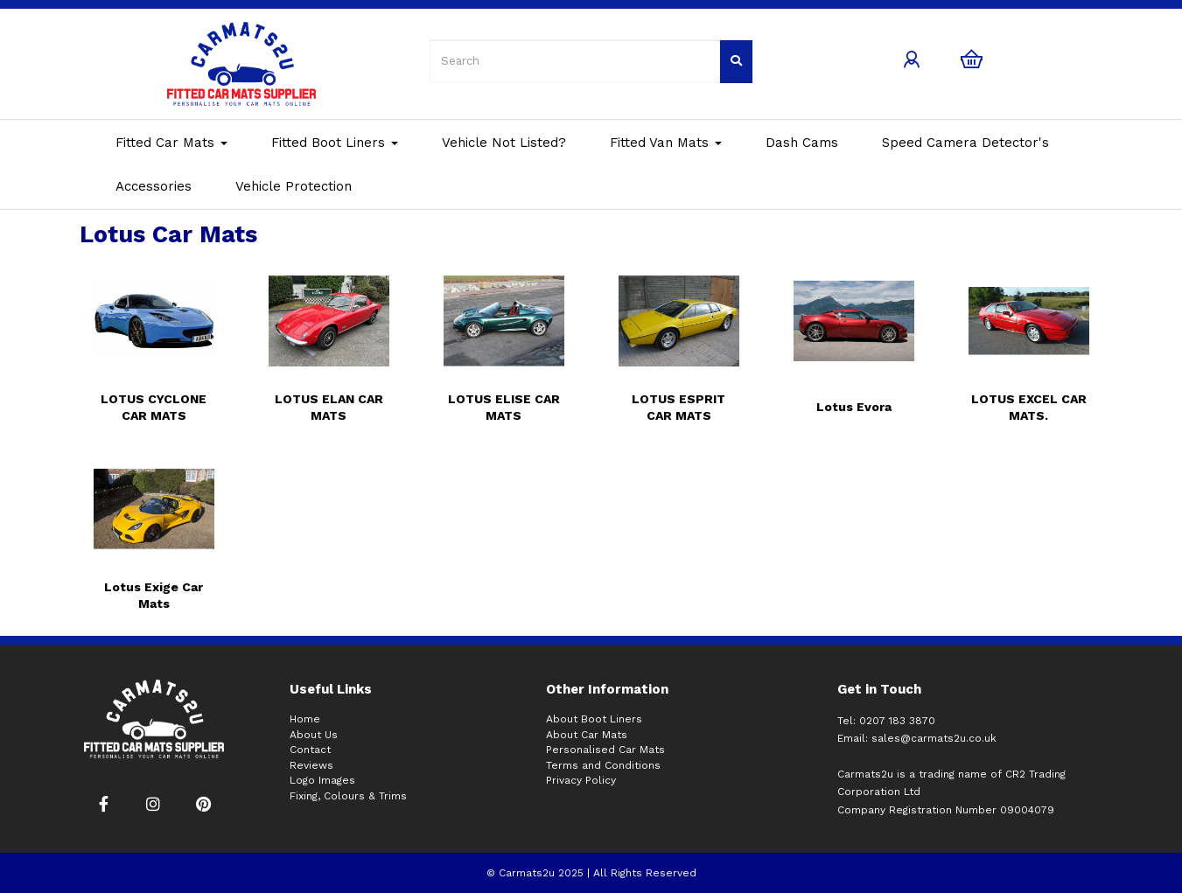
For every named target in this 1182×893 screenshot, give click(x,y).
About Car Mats (586, 735)
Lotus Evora (854, 407)
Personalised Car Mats (605, 749)
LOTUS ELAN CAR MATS (329, 407)
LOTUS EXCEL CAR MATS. (1029, 407)
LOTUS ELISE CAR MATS (504, 407)
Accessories (153, 186)
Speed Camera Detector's (965, 142)
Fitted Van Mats (666, 142)
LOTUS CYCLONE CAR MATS (153, 407)
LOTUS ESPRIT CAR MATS (678, 407)
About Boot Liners (594, 719)
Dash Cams (802, 142)
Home (305, 719)
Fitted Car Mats (171, 142)
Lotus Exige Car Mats (153, 595)
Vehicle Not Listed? (504, 142)
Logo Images (322, 780)
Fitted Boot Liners (334, 142)
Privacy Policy (581, 780)
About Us (314, 735)
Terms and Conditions (603, 765)
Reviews (311, 765)
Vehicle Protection (293, 186)
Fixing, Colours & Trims (348, 796)
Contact (310, 749)
